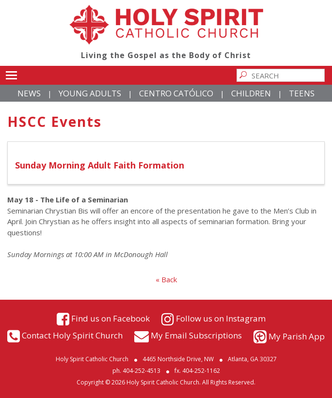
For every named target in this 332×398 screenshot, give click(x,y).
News (29, 93)
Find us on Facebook (110, 317)
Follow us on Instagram (221, 317)
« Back (166, 279)
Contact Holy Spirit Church (72, 335)
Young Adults (90, 93)
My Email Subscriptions (196, 335)
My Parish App (297, 336)
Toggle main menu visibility (11, 73)
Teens (302, 93)
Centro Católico (176, 93)
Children (251, 93)
